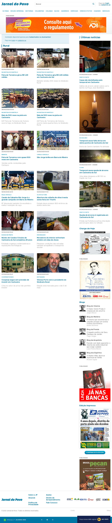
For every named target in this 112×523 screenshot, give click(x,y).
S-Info (73, 510)
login (107, 3)
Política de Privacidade (33, 503)
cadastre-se (105, 5)
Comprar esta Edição (95, 452)
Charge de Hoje (87, 229)
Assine (49, 495)
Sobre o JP (32, 495)
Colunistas (39, 11)
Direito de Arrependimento (53, 499)
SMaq (108, 510)
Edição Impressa (17, 11)
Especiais (74, 11)
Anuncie (31, 498)
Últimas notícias (90, 37)
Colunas (49, 11)
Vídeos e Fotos (86, 11)
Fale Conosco (51, 503)
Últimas (5, 11)
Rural (6, 46)
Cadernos (65, 11)
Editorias (29, 11)
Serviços (106, 11)
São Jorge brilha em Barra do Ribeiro (52, 157)
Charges (97, 11)
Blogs (56, 11)
